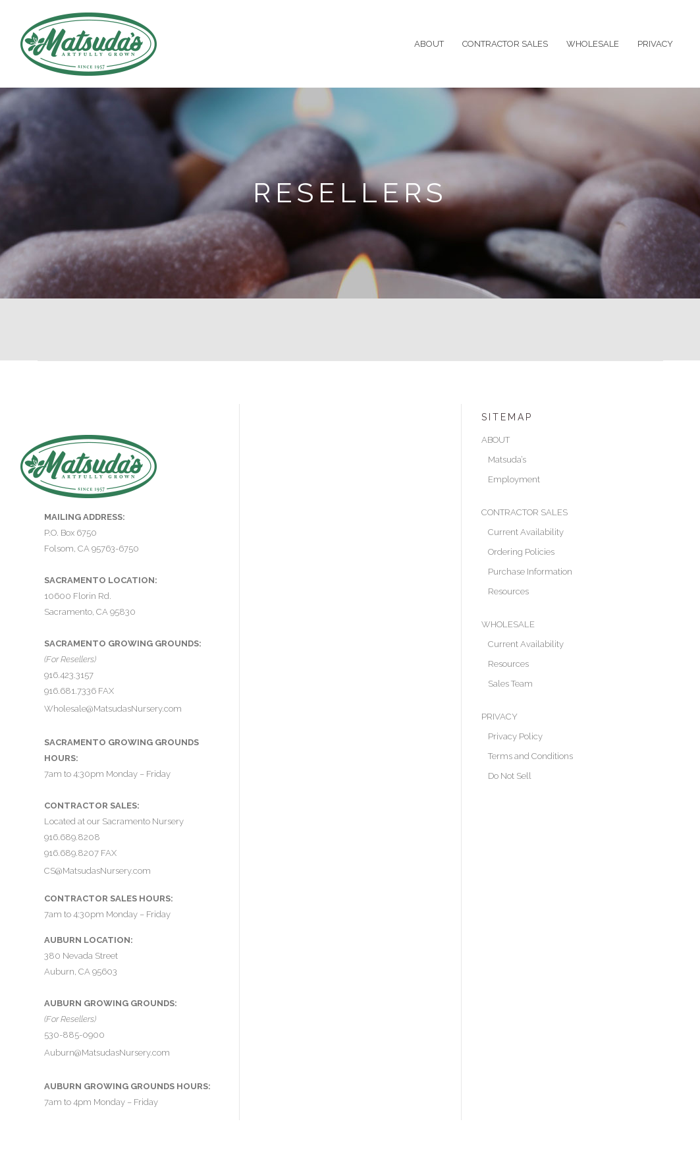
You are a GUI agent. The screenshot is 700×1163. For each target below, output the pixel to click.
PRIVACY (499, 717)
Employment (514, 479)
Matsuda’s (507, 460)
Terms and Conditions (530, 756)
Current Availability (526, 532)
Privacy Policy (515, 736)
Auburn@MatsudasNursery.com (107, 1053)
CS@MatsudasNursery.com (97, 871)
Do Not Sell (509, 776)
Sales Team (510, 684)
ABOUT (495, 440)
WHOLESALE (508, 624)
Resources (508, 591)
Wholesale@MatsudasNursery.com (113, 709)
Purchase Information (530, 572)
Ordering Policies (521, 552)
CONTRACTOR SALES (524, 512)
